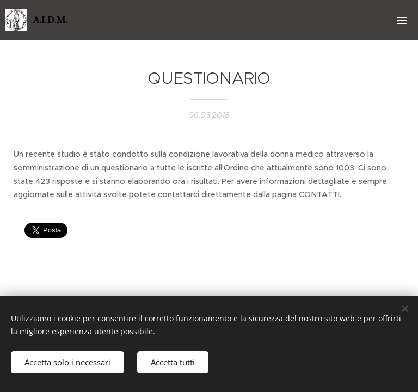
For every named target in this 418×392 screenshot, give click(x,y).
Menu (402, 20)
